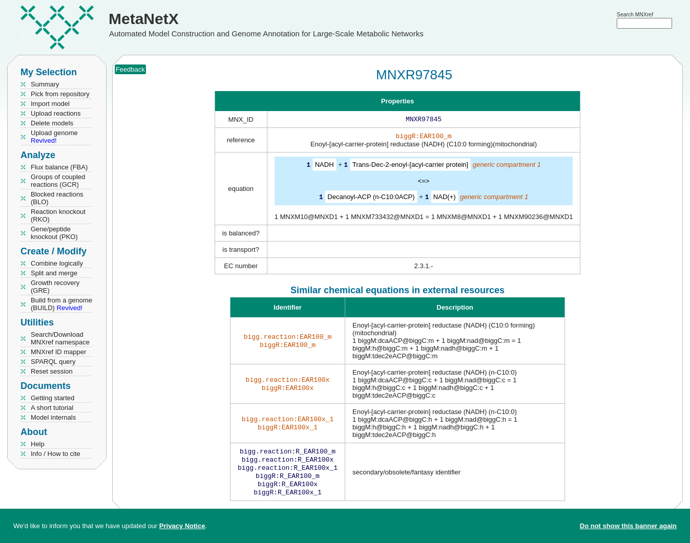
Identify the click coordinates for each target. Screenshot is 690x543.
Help (38, 444)
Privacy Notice (182, 526)
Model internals (53, 417)
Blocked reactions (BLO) (57, 198)
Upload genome (54, 136)
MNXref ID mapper (58, 352)
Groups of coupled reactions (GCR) (58, 180)
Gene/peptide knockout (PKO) (54, 233)
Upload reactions (56, 113)
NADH (324, 166)
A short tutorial (52, 407)
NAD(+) (444, 198)
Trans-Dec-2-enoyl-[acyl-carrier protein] (410, 166)
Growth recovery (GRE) (55, 286)
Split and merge (54, 273)
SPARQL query (53, 361)
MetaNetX (144, 18)
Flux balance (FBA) (59, 167)
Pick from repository (60, 94)
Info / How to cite (55, 454)
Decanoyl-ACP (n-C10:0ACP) (370, 198)
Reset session (52, 371)
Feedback (130, 69)
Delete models (52, 123)
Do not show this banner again (628, 526)
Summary (45, 84)
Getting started (52, 398)
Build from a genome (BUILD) (61, 304)
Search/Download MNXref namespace (60, 338)
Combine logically (57, 263)
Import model (50, 103)
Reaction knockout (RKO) (58, 215)
